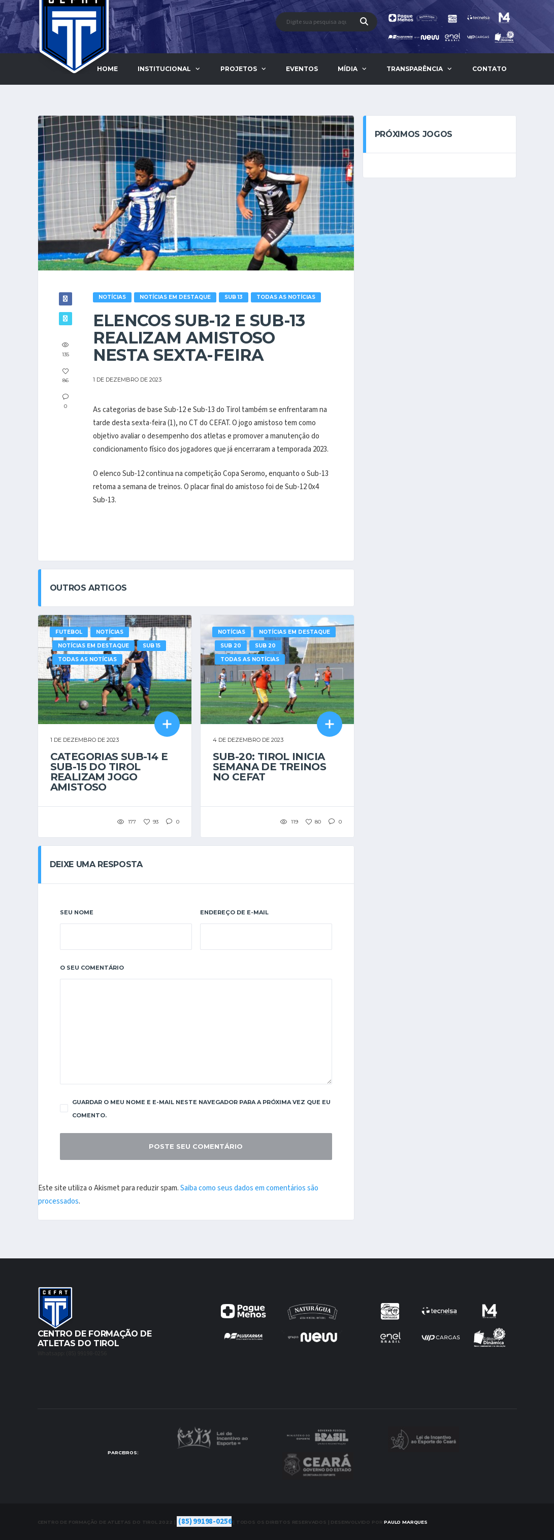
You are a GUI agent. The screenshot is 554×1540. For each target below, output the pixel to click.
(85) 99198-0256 (205, 1521)
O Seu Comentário (92, 967)
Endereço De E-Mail (234, 912)
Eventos (302, 69)
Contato (489, 69)
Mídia (347, 69)
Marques (406, 1522)
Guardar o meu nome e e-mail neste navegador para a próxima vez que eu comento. (195, 1109)
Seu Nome (76, 912)
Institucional (164, 69)
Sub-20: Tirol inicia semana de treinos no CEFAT (270, 766)
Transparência (414, 69)
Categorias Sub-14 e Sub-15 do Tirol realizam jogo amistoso (109, 771)
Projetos (238, 69)
